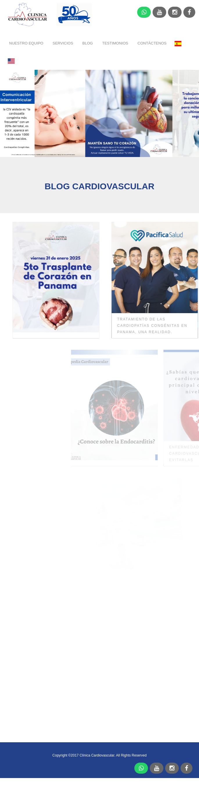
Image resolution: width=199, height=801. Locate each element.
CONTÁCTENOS (152, 43)
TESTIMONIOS (116, 43)
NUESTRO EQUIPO (27, 43)
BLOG (88, 43)
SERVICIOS (63, 43)
